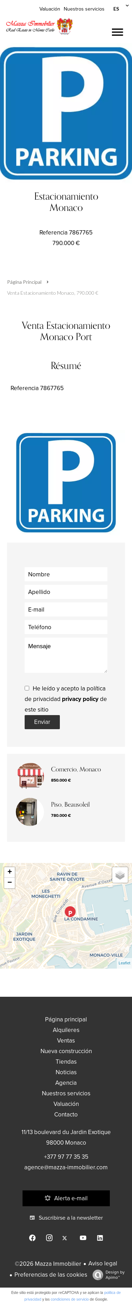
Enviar (42, 722)
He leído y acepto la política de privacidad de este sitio (66, 699)
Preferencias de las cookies (50, 1274)
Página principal (24, 282)
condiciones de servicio (70, 1299)
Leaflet (124, 963)
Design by (107, 1275)
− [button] (9, 883)
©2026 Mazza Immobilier (48, 1264)
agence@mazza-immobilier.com (66, 1167)
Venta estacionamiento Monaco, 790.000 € (52, 293)
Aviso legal (102, 1263)
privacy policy (80, 699)
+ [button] (9, 872)
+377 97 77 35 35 (66, 1156)
